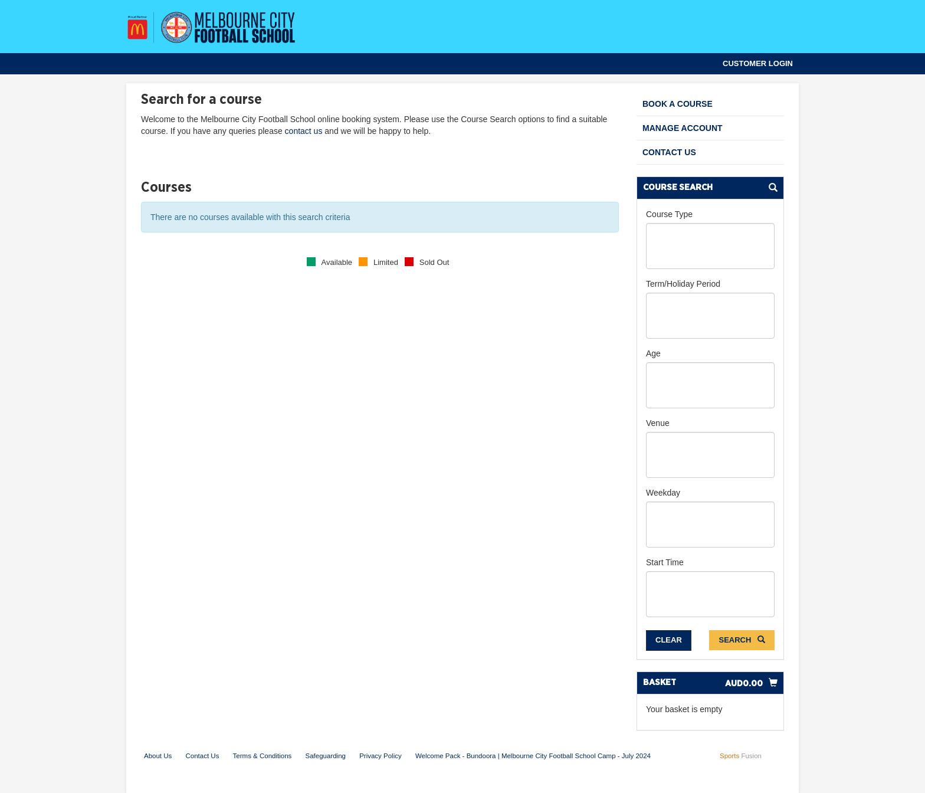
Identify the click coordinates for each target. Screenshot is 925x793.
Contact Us (669, 152)
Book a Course (677, 104)
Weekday (663, 492)
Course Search (678, 187)
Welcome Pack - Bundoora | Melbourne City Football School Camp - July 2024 (533, 755)
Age (653, 353)
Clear (668, 639)
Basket (659, 682)
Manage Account (682, 128)
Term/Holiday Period (683, 284)
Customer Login (758, 63)
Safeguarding (326, 755)
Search (742, 639)
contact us (304, 131)
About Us (158, 755)
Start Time (665, 562)
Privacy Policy (380, 755)
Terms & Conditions (262, 755)
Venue (658, 423)
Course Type (669, 214)
